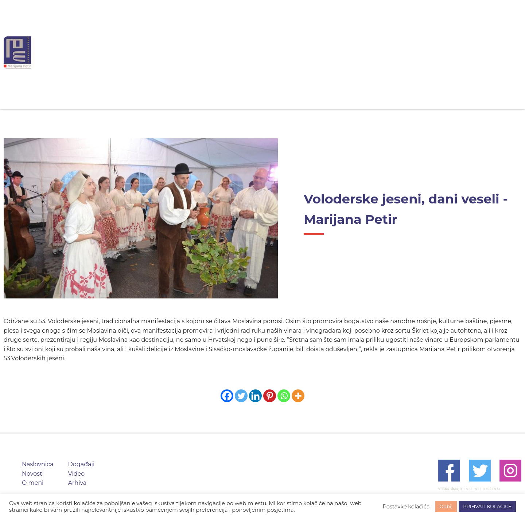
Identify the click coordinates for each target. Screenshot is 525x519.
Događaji (318, 52)
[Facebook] (227, 395)
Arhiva (395, 52)
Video (358, 52)
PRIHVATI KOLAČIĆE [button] (487, 506)
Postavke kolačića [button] (405, 506)
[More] (298, 395)
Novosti (235, 52)
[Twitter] (241, 395)
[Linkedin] (255, 395)
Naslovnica (189, 52)
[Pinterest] (269, 395)
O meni (276, 52)
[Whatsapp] (283, 395)
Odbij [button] (446, 506)
